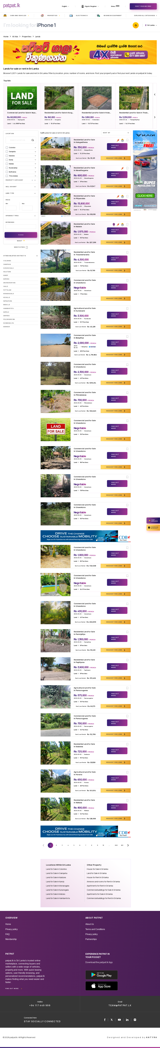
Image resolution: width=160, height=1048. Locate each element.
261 (122, 845)
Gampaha (7, 264)
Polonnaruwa (9, 319)
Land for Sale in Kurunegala (57, 890)
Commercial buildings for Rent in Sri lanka (104, 898)
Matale (6, 312)
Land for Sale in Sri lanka (97, 873)
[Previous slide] (155, 94)
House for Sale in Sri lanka (97, 869)
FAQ (7, 934)
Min (7, 203)
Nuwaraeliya (8, 323)
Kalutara (7, 272)
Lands (37, 36)
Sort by (116, 132)
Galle (5, 286)
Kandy (5, 275)
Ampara (6, 316)
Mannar (6, 327)
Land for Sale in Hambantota (58, 898)
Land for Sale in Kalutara (56, 877)
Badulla (6, 305)
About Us (89, 924)
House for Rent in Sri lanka (98, 877)
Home (5, 36)
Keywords (10, 222)
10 (103, 845)
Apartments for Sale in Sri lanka (100, 894)
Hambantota (8, 308)
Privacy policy (11, 929)
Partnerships (91, 939)
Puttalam (7, 290)
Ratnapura (7, 301)
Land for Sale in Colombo (56, 869)
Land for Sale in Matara (55, 894)
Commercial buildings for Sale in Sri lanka (103, 890)
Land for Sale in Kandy (55, 881)
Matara (6, 279)
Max (23, 203)
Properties (26, 36)
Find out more (12, 988)
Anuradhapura (9, 283)
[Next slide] (155, 117)
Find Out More (115, 146)
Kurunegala (8, 268)
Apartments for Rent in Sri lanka (100, 885)
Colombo (7, 261)
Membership (11, 939)
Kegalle (6, 297)
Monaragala (8, 293)
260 (116, 845)
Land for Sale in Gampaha (56, 873)
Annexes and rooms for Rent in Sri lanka (103, 881)
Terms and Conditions (95, 929)
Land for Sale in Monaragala (57, 885)
